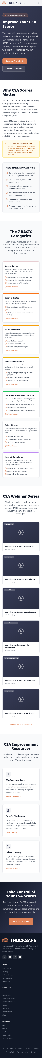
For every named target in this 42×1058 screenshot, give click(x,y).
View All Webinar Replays (21, 724)
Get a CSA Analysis (14, 61)
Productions (6, 981)
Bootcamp (5, 1008)
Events (4, 1005)
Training (5, 972)
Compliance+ (6, 995)
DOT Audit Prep (7, 975)
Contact (5, 1028)
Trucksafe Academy (8, 998)
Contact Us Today (21, 921)
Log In (4, 1032)
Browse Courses (13, 868)
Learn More (11, 832)
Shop (4, 1015)
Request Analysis (13, 796)
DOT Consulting (7, 968)
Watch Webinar (11, 287)
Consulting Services (14, 68)
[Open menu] (38, 3)
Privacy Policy (6, 1035)
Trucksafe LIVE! (7, 1012)
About (4, 1025)
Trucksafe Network (8, 1002)
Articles (4, 992)
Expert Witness (7, 978)
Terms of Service (7, 1038)
